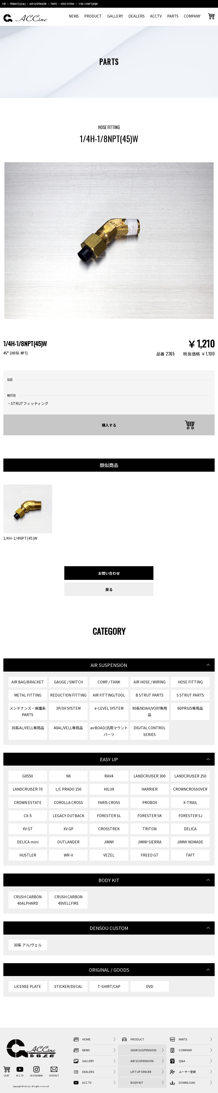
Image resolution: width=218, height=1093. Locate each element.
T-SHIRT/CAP (109, 986)
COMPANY (192, 16)
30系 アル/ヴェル (28, 944)
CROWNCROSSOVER (190, 789)
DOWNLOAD (182, 1082)
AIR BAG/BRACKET (27, 681)
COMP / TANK (109, 681)
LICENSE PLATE (27, 986)
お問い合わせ (109, 573)
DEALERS (136, 16)
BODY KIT (136, 1082)
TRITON (150, 828)
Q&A (177, 1060)
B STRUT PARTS (150, 695)
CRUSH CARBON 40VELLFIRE (68, 900)
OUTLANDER (68, 841)
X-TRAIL (190, 802)
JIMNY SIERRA (149, 841)
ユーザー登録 (182, 1071)
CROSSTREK (109, 828)
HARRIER (150, 789)
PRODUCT (93, 16)
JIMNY (109, 841)
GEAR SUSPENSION (143, 1050)
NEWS (74, 16)
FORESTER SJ (190, 815)
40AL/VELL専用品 (68, 727)
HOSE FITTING (190, 681)
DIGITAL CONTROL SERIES (150, 731)
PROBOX (149, 802)
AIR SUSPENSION (141, 1061)
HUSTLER (27, 855)
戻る (109, 589)
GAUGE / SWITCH (68, 681)
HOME (82, 1039)
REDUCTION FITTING (68, 695)
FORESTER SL (109, 815)
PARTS (172, 16)
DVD (149, 986)
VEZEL (108, 855)
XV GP (68, 828)
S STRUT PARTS (190, 695)
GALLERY (115, 16)
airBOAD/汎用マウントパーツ (109, 731)
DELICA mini (27, 841)
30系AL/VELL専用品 (27, 727)
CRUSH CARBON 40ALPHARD (28, 900)
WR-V (68, 855)
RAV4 (108, 775)
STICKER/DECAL (68, 986)
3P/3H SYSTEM (68, 708)
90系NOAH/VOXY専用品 (149, 711)
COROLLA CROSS (68, 802)
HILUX (109, 789)
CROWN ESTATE (28, 802)
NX (68, 775)
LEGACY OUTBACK (68, 815)
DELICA (190, 828)
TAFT (190, 855)
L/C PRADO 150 (68, 789)
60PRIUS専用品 (190, 708)
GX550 (27, 775)
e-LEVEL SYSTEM (109, 708)
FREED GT (150, 855)
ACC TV (82, 1082)
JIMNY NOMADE (190, 841)
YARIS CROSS (109, 802)
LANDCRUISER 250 (190, 775)
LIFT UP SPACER (140, 1072)
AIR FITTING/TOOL (109, 695)
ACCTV (156, 16)
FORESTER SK (149, 815)
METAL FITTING (27, 695)
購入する (109, 425)
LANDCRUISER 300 (150, 775)
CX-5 (28, 815)
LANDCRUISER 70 (28, 789)
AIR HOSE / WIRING (150, 681)
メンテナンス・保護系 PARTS (28, 711)
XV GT (28, 828)
